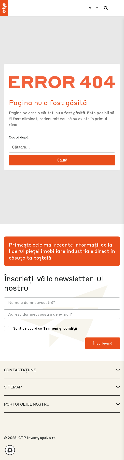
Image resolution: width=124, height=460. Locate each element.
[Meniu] (116, 8)
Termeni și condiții (60, 328)
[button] (10, 450)
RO (90, 8)
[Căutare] (105, 8)
